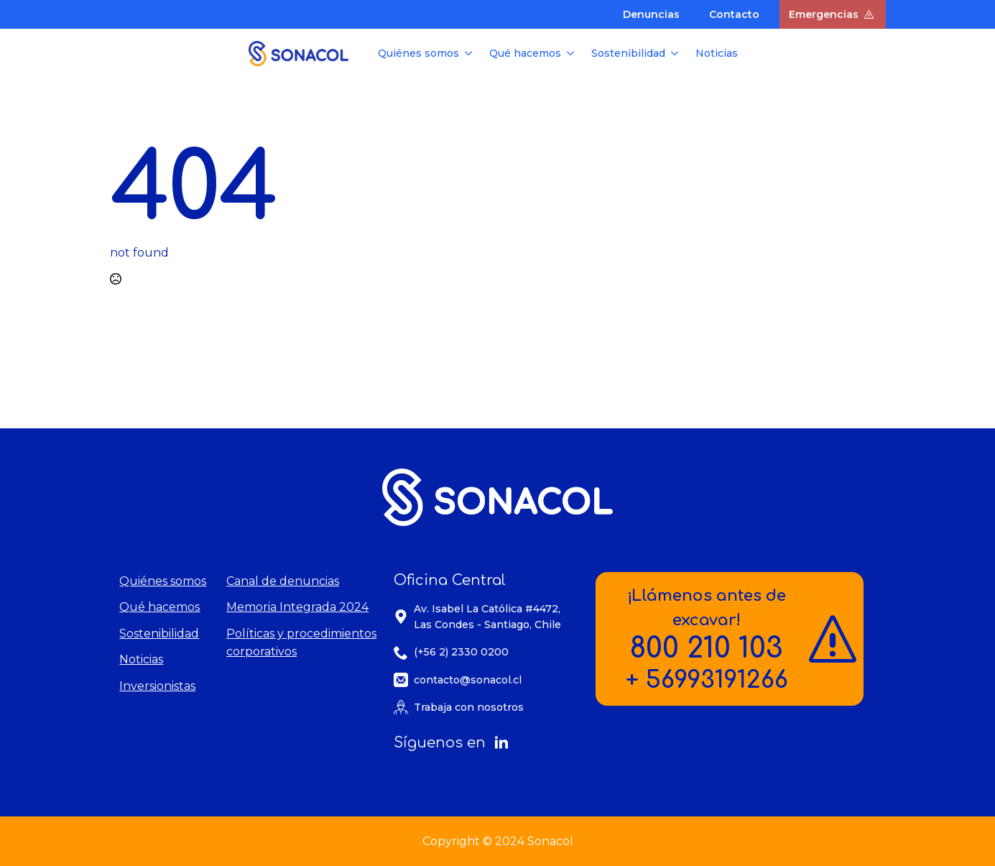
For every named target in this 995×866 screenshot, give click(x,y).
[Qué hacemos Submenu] (572, 53)
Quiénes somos (418, 53)
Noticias (716, 53)
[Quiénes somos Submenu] (470, 53)
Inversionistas (157, 686)
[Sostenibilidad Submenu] (676, 53)
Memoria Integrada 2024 (297, 607)
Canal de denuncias (282, 581)
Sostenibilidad (628, 53)
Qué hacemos (525, 53)
